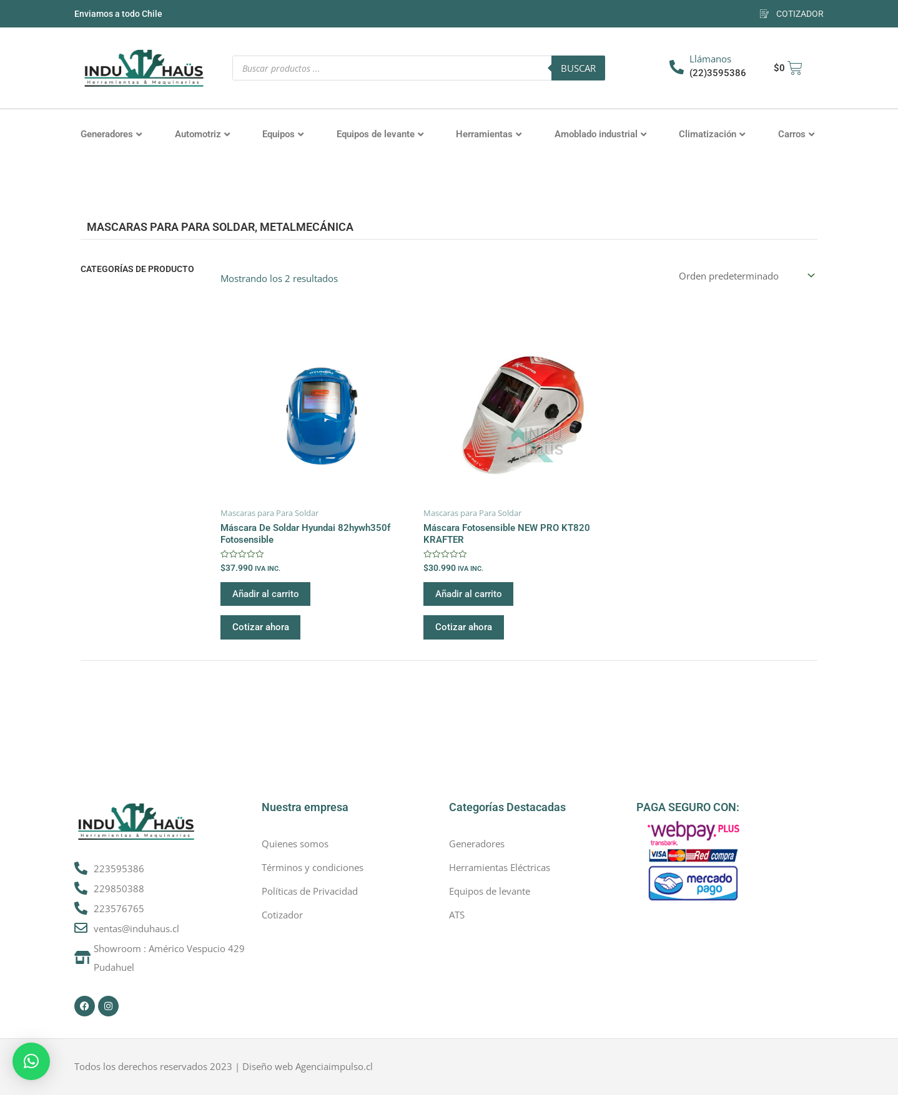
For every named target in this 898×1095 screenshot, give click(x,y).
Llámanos (710, 58)
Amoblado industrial (600, 134)
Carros (796, 134)
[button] (31, 1061)
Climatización (712, 134)
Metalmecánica (306, 226)
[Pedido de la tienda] (745, 275)
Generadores (111, 134)
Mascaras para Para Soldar (171, 226)
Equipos (282, 134)
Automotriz (202, 134)
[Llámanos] (676, 67)
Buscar (578, 68)
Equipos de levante (380, 134)
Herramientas (488, 134)
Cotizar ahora (261, 629)
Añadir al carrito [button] (266, 595)
